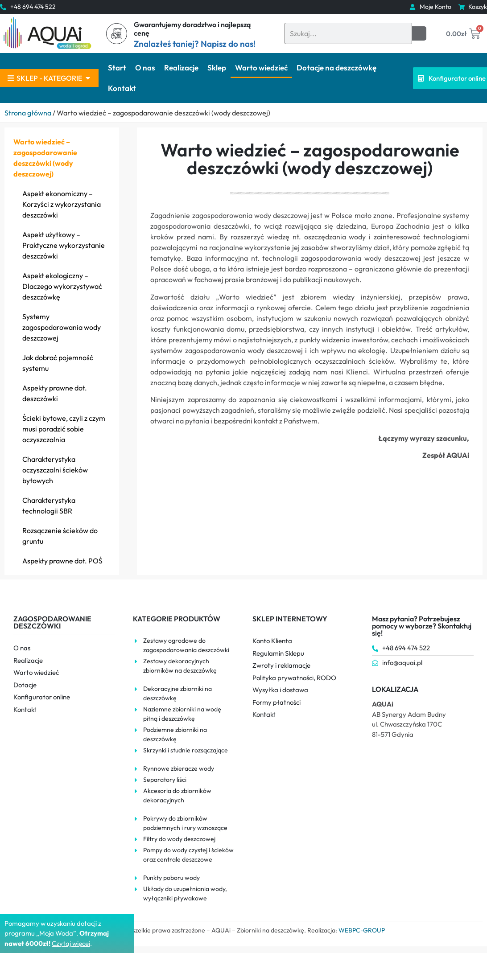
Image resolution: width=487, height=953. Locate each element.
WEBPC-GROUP (361, 930)
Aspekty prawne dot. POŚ (62, 560)
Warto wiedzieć (261, 67)
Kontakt (122, 88)
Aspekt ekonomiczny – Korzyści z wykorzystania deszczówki (61, 204)
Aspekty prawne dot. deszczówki (54, 393)
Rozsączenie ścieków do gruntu (60, 536)
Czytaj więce (70, 943)
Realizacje (181, 67)
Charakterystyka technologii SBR (48, 505)
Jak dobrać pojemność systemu (57, 363)
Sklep (216, 67)
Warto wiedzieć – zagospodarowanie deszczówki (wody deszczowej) (45, 157)
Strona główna (27, 112)
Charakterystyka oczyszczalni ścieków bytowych (55, 470)
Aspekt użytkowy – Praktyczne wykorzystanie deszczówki (63, 245)
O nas (145, 67)
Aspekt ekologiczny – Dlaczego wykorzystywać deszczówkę (62, 286)
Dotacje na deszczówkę (336, 67)
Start (117, 67)
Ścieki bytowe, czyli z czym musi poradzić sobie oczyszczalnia (63, 429)
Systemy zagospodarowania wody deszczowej (61, 327)
